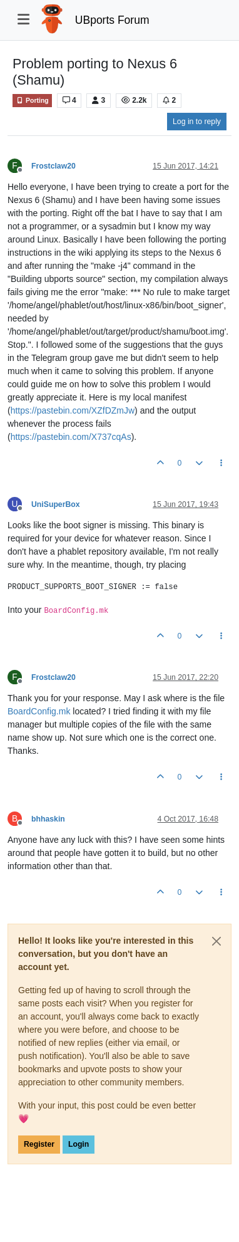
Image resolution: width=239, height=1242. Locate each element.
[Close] (216, 941)
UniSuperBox (55, 504)
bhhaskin (48, 819)
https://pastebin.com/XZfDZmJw (73, 410)
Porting (32, 101)
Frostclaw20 (53, 166)
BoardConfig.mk (39, 711)
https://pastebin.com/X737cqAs (71, 437)
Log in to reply (197, 121)
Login (78, 1144)
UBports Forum (112, 20)
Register (39, 1144)
